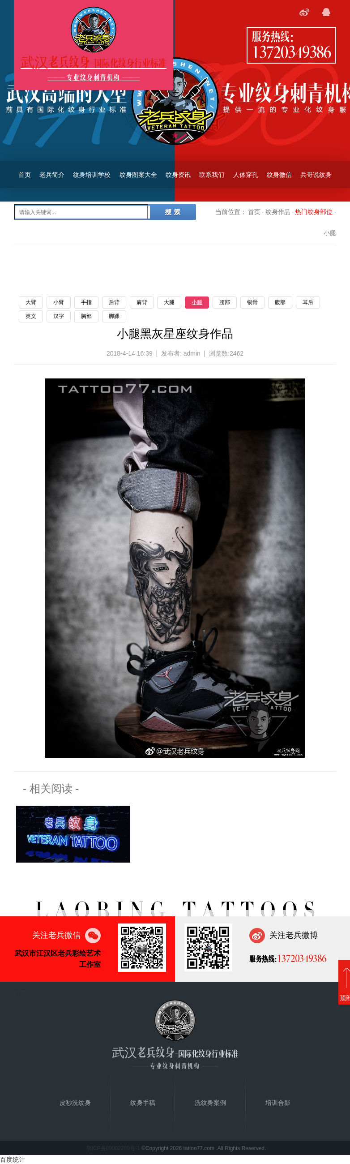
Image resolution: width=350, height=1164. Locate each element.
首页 (24, 174)
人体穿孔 (245, 174)
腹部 (280, 302)
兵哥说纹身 (316, 174)
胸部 (86, 316)
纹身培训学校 (92, 174)
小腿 (197, 302)
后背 (114, 302)
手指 (86, 302)
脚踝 (114, 316)
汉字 (58, 316)
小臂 (58, 302)
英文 (31, 316)
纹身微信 (279, 174)
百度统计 (12, 1159)
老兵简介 (51, 174)
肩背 (142, 302)
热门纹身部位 (314, 211)
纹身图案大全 (138, 174)
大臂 (31, 302)
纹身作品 (277, 211)
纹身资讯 (178, 174)
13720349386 (291, 51)
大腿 (169, 302)
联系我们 (211, 174)
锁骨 (252, 302)
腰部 (224, 302)
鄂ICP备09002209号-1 (113, 1148)
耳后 (308, 302)
